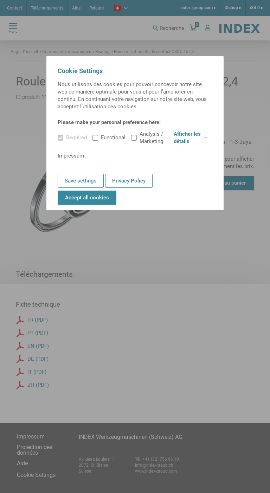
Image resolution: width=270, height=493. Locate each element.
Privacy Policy (129, 181)
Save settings (81, 181)
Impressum (71, 156)
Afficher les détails (190, 138)
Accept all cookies (87, 197)
